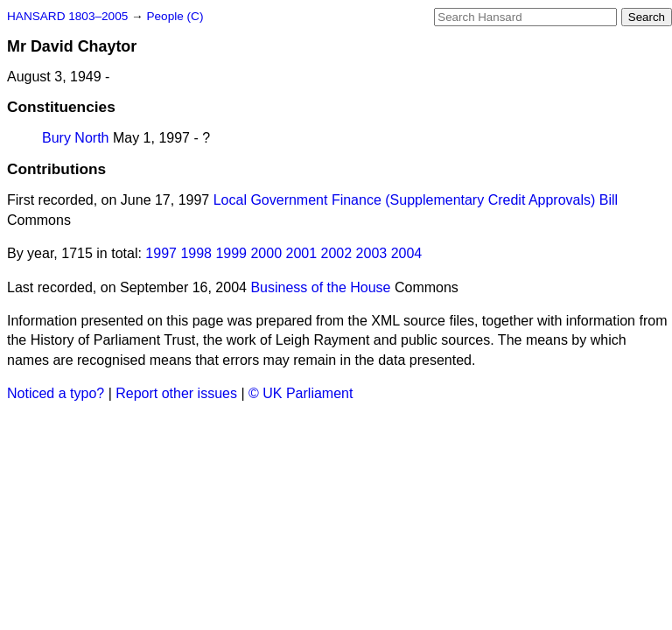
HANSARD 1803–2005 (67, 16)
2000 (266, 253)
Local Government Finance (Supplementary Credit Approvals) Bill (416, 199)
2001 (302, 253)
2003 (372, 253)
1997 (161, 253)
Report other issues (176, 393)
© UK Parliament (300, 393)
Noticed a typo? (55, 393)
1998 (196, 253)
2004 (407, 253)
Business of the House (320, 287)
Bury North (75, 137)
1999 (231, 253)
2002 (337, 253)
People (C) (174, 16)
